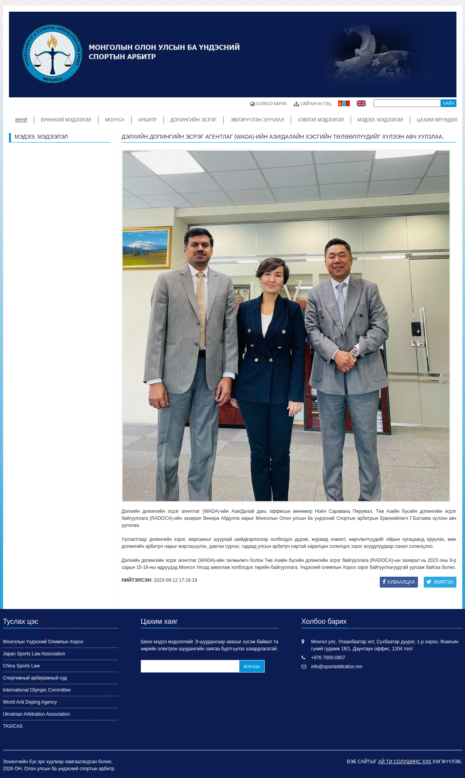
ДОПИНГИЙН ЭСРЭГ (193, 120)
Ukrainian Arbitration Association (36, 714)
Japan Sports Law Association (34, 654)
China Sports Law (21, 666)
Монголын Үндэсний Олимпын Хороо (43, 641)
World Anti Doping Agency (30, 702)
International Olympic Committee (37, 690)
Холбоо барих (268, 104)
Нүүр (22, 120)
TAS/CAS (13, 726)
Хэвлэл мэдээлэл (321, 120)
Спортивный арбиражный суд (35, 678)
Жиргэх (440, 582)
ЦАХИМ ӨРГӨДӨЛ (437, 120)
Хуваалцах (399, 582)
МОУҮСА (115, 120)
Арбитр (147, 120)
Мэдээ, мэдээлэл (380, 120)
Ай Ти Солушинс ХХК (405, 761)
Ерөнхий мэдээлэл (66, 120)
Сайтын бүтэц (312, 104)
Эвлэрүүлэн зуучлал (257, 120)
